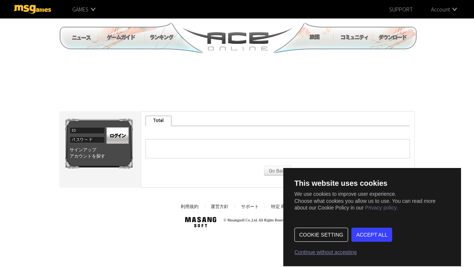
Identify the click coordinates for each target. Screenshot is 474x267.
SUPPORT (401, 9)
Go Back (278, 170)
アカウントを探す (87, 156)
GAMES (80, 9)
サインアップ (83, 149)
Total (158, 120)
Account (440, 9)
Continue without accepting (325, 252)
